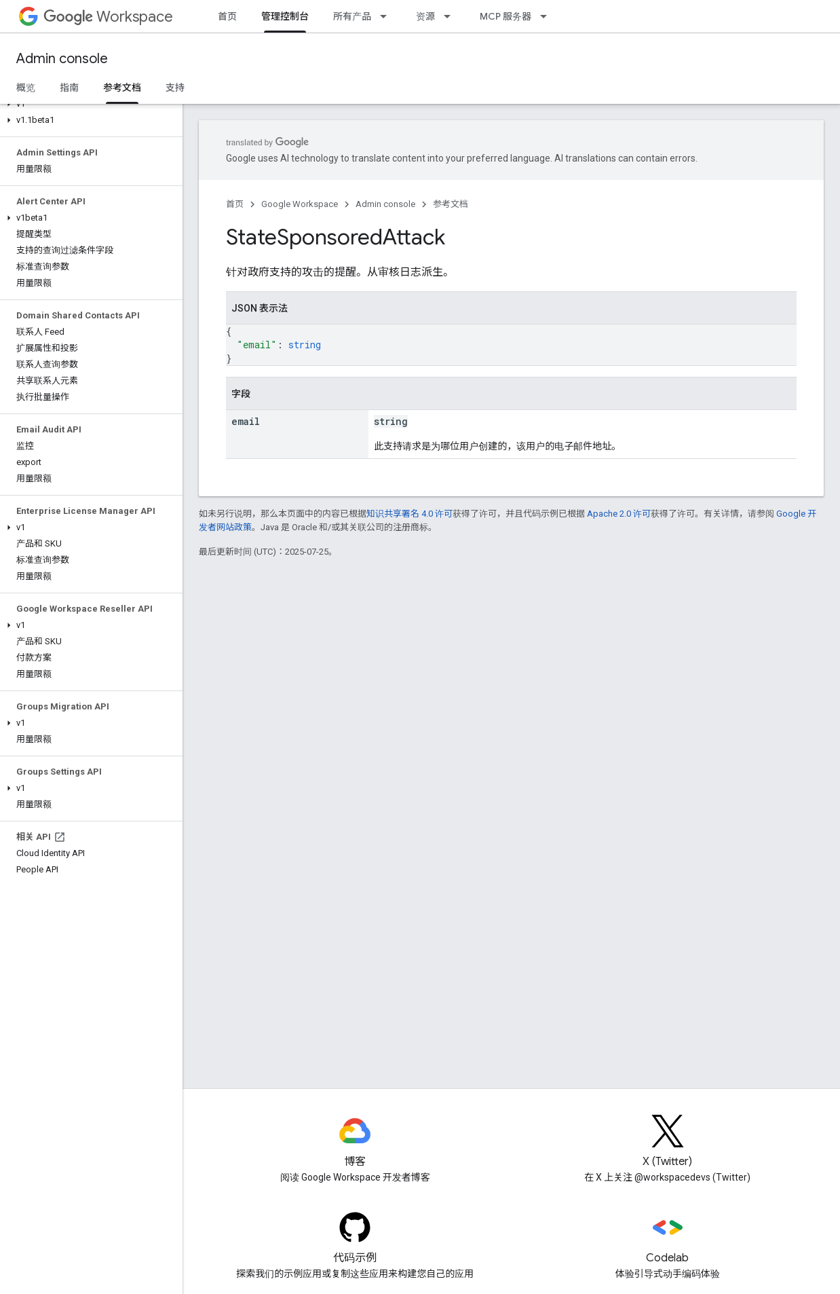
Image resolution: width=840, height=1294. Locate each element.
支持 (175, 87)
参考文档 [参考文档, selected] (122, 87)
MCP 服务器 (505, 16)
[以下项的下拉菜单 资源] (451, 16)
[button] (88, 104)
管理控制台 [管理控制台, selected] (285, 16)
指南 (69, 87)
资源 (425, 16)
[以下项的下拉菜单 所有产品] (387, 16)
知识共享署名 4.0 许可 (409, 514)
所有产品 (352, 16)
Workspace (108, 16)
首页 (227, 16)
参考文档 (450, 204)
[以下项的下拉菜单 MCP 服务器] (547, 16)
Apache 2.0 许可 (619, 514)
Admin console (62, 58)
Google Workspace (299, 204)
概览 (25, 87)
